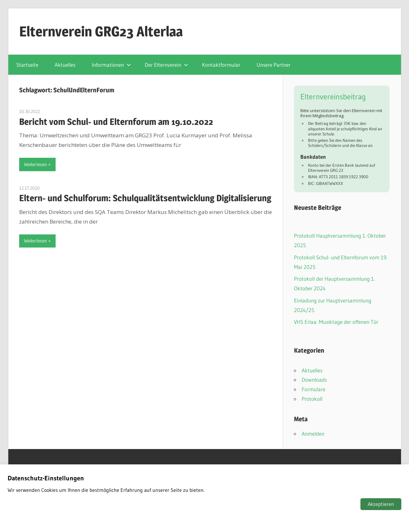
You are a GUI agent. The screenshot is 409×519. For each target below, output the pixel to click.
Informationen (111, 64)
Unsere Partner (273, 64)
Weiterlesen (35, 164)
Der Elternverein (166, 64)
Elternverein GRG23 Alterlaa (101, 31)
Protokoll (312, 398)
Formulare (313, 389)
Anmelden (313, 433)
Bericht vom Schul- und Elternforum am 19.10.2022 (116, 121)
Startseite (27, 64)
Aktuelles (65, 64)
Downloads (314, 379)
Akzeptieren (381, 504)
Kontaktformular (221, 64)
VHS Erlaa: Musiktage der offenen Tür (336, 321)
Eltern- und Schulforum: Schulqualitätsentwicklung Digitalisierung (145, 198)
